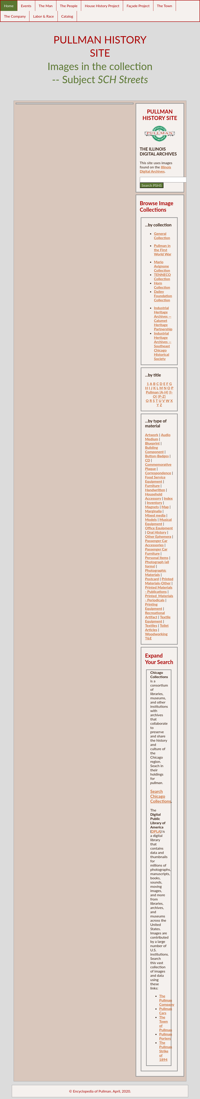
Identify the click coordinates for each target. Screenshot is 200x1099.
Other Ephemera (158, 536)
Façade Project (138, 6)
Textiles (151, 625)
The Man (46, 6)
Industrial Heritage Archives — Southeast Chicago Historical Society (162, 346)
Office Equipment (159, 528)
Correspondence (158, 473)
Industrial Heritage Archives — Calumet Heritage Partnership (163, 318)
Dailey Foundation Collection (163, 295)
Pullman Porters (165, 1036)
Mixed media (155, 515)
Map (165, 507)
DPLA (156, 831)
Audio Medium (157, 437)
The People (69, 6)
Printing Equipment (153, 606)
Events (26, 6)
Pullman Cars (165, 1010)
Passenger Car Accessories (156, 542)
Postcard (152, 579)
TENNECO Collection (162, 276)
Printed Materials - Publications (158, 589)
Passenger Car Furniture (156, 551)
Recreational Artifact (155, 615)
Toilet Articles (157, 627)
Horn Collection (162, 285)
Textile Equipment (157, 619)
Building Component (154, 449)
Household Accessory (153, 496)
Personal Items (156, 557)
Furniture (152, 485)
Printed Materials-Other (159, 581)
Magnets (152, 507)
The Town (164, 6)
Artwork (151, 435)
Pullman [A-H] (157, 392)
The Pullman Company (166, 1000)
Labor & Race (43, 16)
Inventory (154, 502)
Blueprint (152, 443)
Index (168, 498)
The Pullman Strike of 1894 (165, 1051)
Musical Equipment (158, 521)
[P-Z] (161, 396)
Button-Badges (157, 456)
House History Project (102, 6)
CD (147, 460)
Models (151, 519)
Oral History (156, 532)
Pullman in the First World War (162, 249)
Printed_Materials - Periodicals (159, 598)
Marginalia (153, 511)
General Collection (162, 235)
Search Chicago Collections (160, 796)
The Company (15, 16)
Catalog (67, 16)
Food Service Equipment (155, 479)
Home (9, 6)
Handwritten (155, 490)
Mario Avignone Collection (162, 266)
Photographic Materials (155, 572)
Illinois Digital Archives (155, 169)
